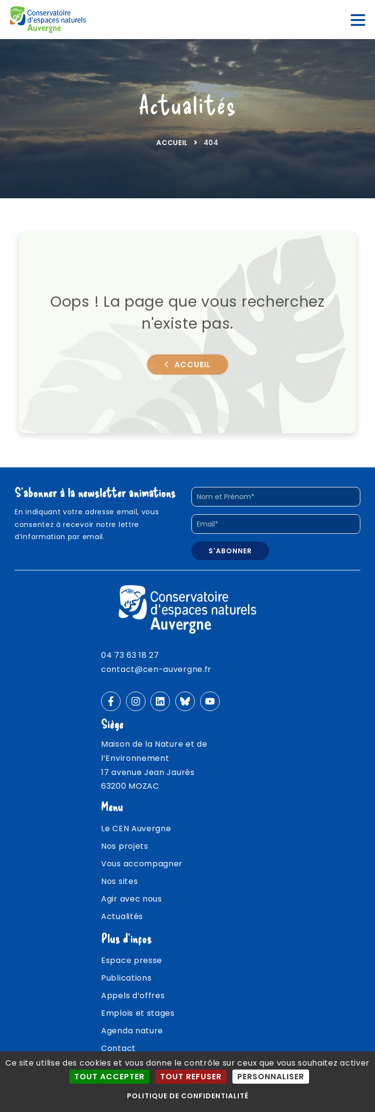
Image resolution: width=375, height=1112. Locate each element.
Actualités (122, 916)
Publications (126, 978)
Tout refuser (191, 1076)
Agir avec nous (131, 898)
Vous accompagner (142, 863)
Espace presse (131, 960)
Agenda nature (132, 1030)
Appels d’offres (133, 995)
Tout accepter (109, 1076)
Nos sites (119, 881)
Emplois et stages (138, 1013)
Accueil (172, 142)
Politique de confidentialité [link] (188, 1096)
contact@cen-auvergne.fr (156, 669)
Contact (118, 1048)
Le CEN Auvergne (136, 828)
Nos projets (124, 846)
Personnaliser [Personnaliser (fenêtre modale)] (270, 1076)
